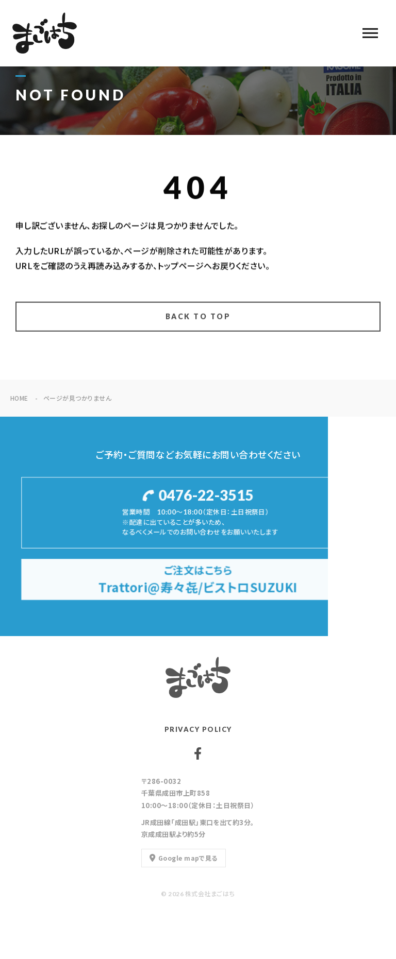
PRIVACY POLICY (198, 729)
